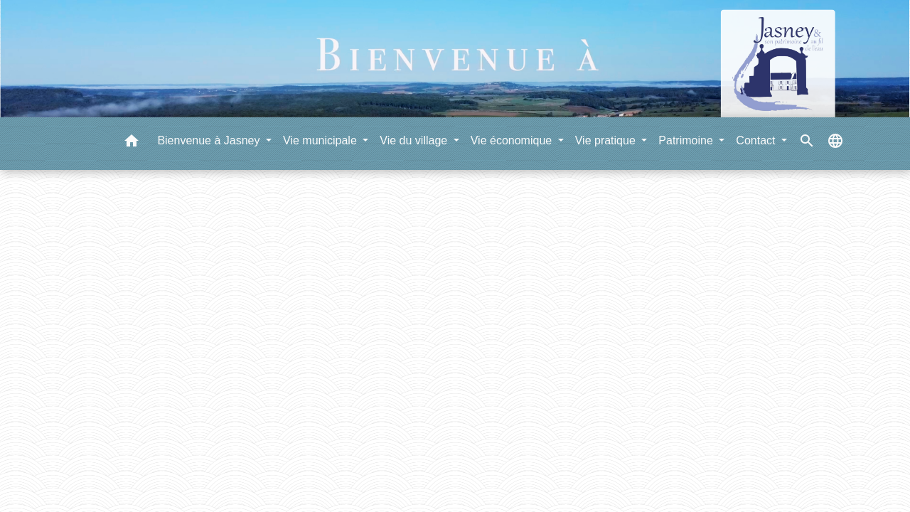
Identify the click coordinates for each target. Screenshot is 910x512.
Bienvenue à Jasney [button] (210, 140)
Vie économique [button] (513, 140)
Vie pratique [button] (607, 140)
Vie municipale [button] (321, 140)
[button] (131, 143)
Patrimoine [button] (687, 140)
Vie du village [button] (415, 140)
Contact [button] (757, 140)
